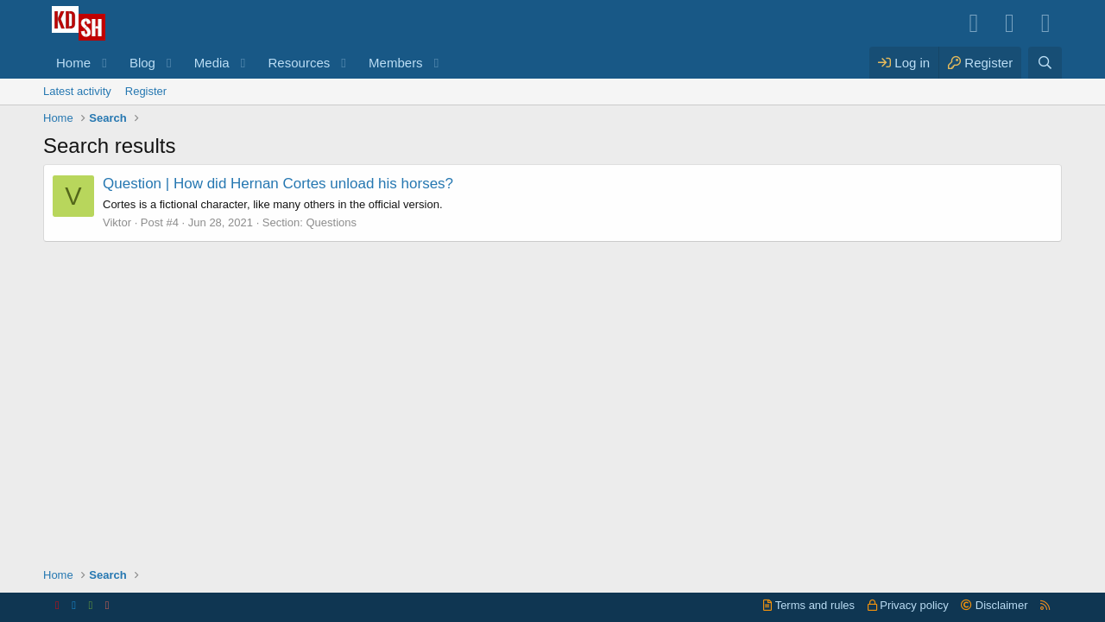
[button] (104, 63)
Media (212, 62)
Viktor (117, 222)
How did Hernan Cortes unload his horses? (278, 183)
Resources (299, 62)
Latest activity (77, 91)
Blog (142, 62)
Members (396, 62)
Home (73, 62)
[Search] (1045, 63)
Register (146, 91)
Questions (331, 222)
